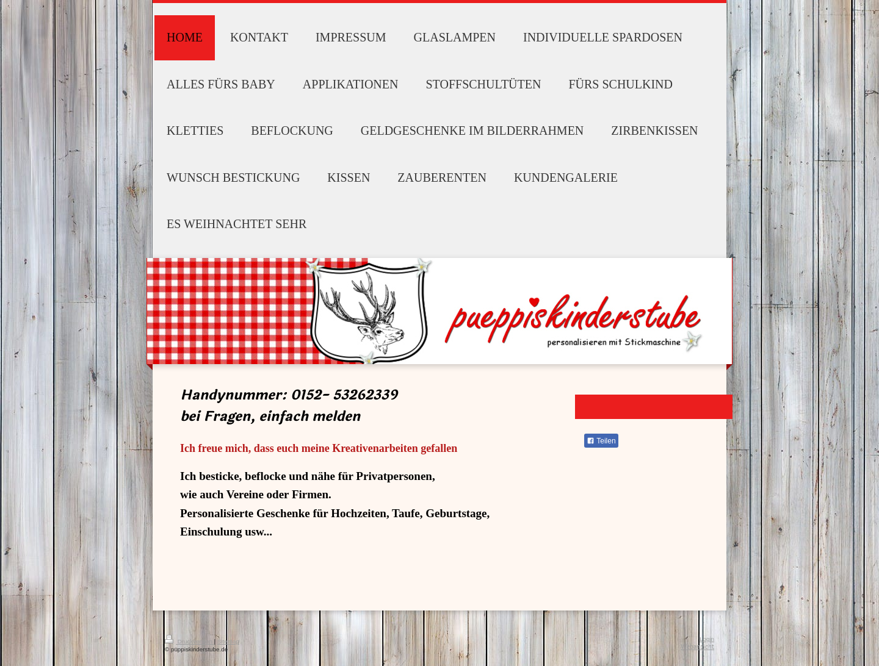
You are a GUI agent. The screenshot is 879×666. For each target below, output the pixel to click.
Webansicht (697, 646)
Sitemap (228, 641)
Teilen (601, 441)
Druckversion (189, 641)
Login (707, 639)
